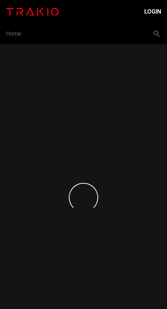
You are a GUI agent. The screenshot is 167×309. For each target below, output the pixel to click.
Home (13, 33)
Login (152, 11)
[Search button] (156, 33)
